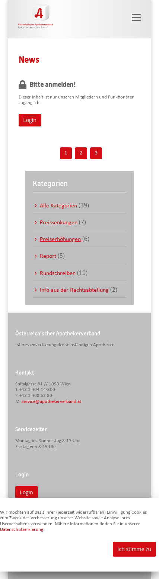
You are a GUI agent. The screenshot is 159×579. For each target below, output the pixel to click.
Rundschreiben (58, 273)
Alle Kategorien (58, 206)
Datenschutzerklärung (21, 529)
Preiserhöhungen (60, 239)
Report (48, 256)
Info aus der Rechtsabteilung (74, 290)
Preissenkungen (58, 223)
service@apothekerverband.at (51, 401)
